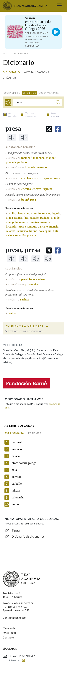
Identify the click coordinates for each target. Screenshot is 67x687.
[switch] (47, 326)
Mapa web (9, 628)
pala (14, 470)
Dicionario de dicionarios (28, 536)
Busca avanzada (49, 93)
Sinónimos (29, 93)
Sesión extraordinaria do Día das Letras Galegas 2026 (38, 23)
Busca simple (12, 93)
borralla (16, 476)
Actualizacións (36, 72)
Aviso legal (9, 632)
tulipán (16, 490)
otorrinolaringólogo (24, 463)
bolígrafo (17, 442)
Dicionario (11, 72)
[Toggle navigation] (59, 6)
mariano (17, 449)
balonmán (18, 497)
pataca (16, 456)
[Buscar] (58, 102)
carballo (17, 483)
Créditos (10, 77)
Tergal (16, 530)
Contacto (8, 637)
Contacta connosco (14, 617)
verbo (15, 504)
